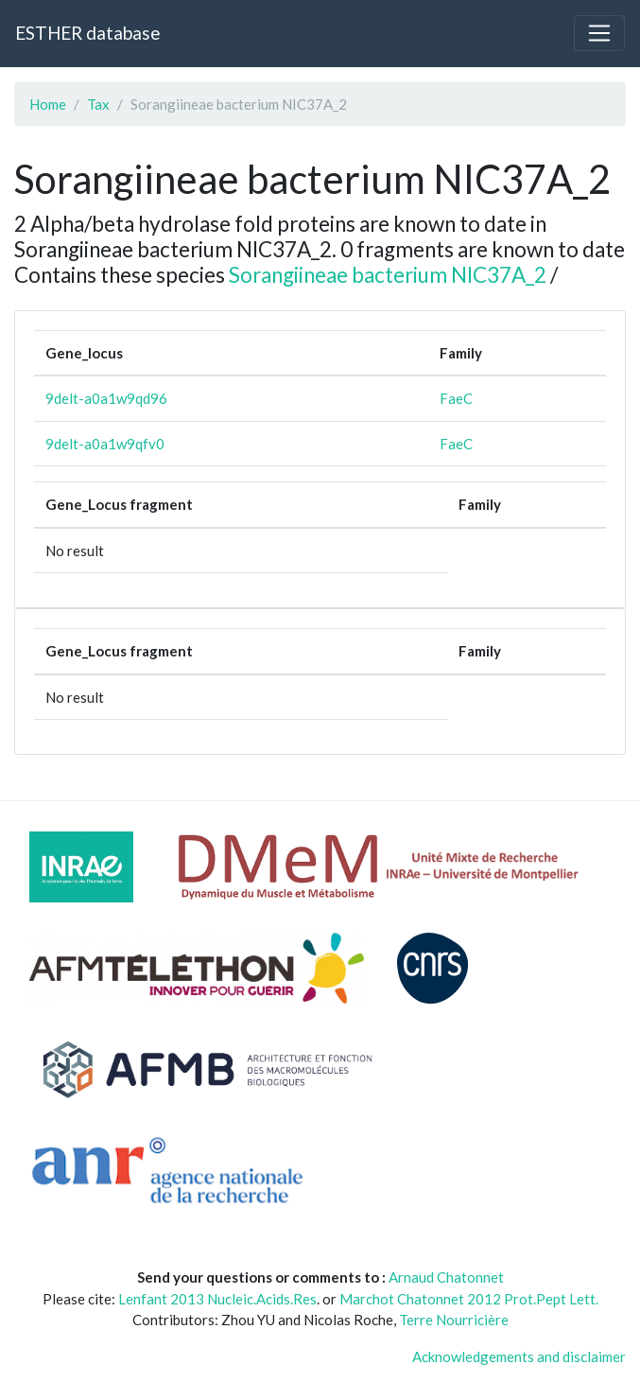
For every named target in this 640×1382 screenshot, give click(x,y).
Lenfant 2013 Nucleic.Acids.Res (217, 1298)
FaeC (456, 398)
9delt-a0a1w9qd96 (106, 398)
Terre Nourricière (454, 1319)
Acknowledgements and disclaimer (519, 1356)
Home (47, 104)
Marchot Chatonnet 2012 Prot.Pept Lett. (468, 1298)
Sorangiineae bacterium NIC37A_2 (387, 275)
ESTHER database (87, 33)
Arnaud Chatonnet (446, 1277)
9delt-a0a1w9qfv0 (104, 443)
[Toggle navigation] (599, 33)
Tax (98, 104)
